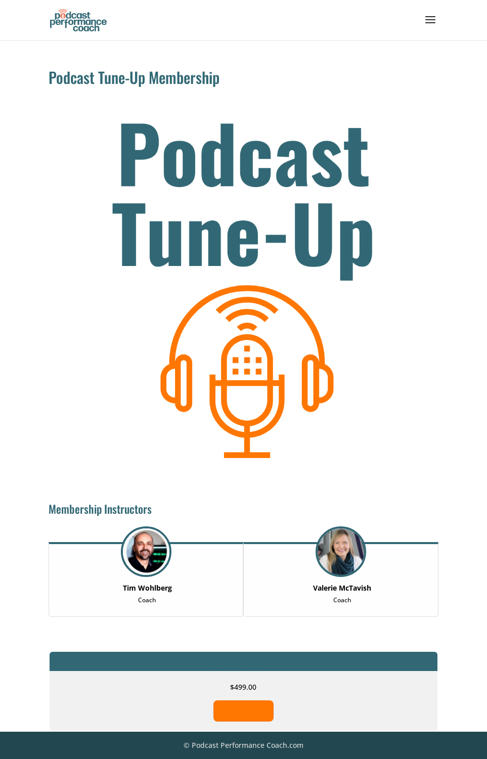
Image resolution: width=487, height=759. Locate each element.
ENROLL (243, 711)
